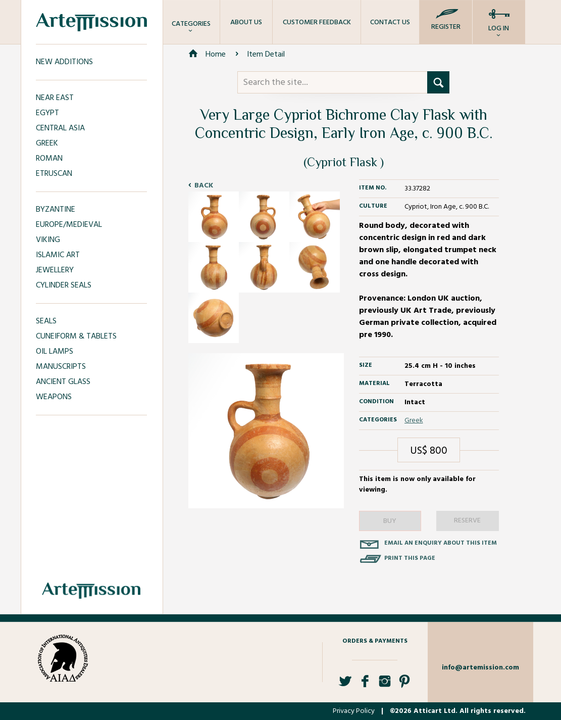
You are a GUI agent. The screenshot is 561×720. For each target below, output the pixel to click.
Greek (413, 420)
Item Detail (266, 54)
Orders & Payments (374, 641)
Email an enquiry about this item (440, 543)
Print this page (409, 558)
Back (203, 185)
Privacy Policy (354, 711)
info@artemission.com (480, 668)
